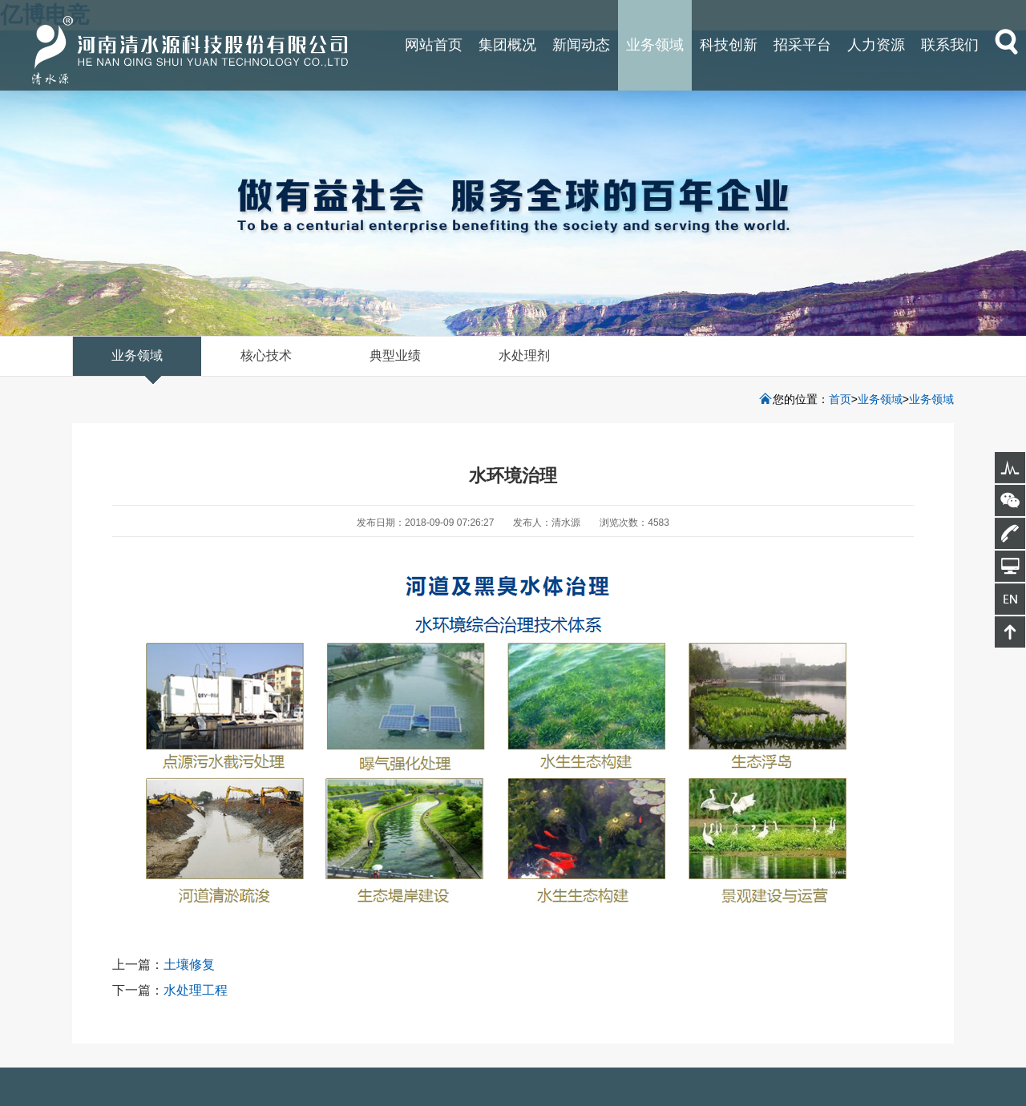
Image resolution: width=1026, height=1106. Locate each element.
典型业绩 (395, 355)
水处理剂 (524, 355)
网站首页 (434, 45)
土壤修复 (189, 964)
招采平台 (802, 45)
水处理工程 (196, 990)
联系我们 (950, 45)
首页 (840, 399)
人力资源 (876, 45)
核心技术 (266, 355)
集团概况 (507, 45)
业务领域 (655, 45)
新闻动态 (581, 45)
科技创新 (728, 45)
